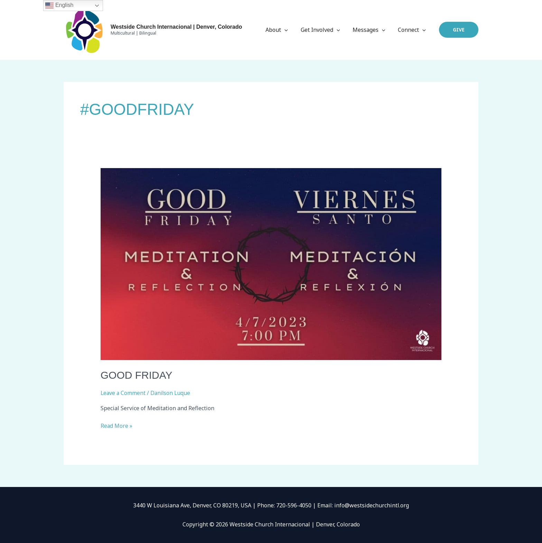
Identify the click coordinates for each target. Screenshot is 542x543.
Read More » (117, 425)
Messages (371, 30)
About (282, 30)
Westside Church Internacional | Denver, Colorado (176, 27)
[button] (458, 30)
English (59, 5)
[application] (290, 30)
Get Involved (324, 30)
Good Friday (136, 375)
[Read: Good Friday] (271, 263)
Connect (413, 30)
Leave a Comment (124, 393)
